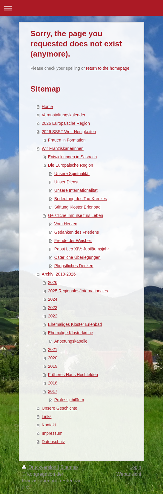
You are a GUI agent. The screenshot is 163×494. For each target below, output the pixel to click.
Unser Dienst (66, 182)
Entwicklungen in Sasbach (72, 156)
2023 (52, 307)
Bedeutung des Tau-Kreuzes (80, 198)
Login (135, 467)
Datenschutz (53, 441)
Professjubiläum (69, 399)
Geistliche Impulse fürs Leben (75, 215)
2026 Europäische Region (66, 123)
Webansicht (128, 474)
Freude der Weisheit (73, 240)
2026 (52, 282)
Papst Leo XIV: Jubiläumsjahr (81, 249)
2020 (52, 357)
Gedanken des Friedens (76, 232)
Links (47, 416)
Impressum (52, 433)
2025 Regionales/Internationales (78, 290)
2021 (52, 349)
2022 (52, 316)
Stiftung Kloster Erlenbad (77, 207)
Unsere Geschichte (59, 408)
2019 (52, 366)
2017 (52, 391)
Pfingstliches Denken (73, 265)
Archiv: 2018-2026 (59, 274)
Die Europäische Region (70, 165)
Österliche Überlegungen (77, 257)
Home (47, 106)
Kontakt (49, 424)
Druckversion (40, 467)
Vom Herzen (65, 223)
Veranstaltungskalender (63, 115)
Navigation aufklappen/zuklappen (81, 7)
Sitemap (69, 467)
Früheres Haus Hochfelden (73, 374)
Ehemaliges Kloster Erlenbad (75, 324)
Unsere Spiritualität (72, 173)
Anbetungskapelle (70, 341)
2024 (52, 299)
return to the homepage (108, 68)
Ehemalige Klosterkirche (70, 332)
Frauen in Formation (67, 140)
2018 (52, 383)
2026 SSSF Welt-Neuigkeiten (69, 131)
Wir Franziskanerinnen (63, 148)
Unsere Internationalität (76, 190)
